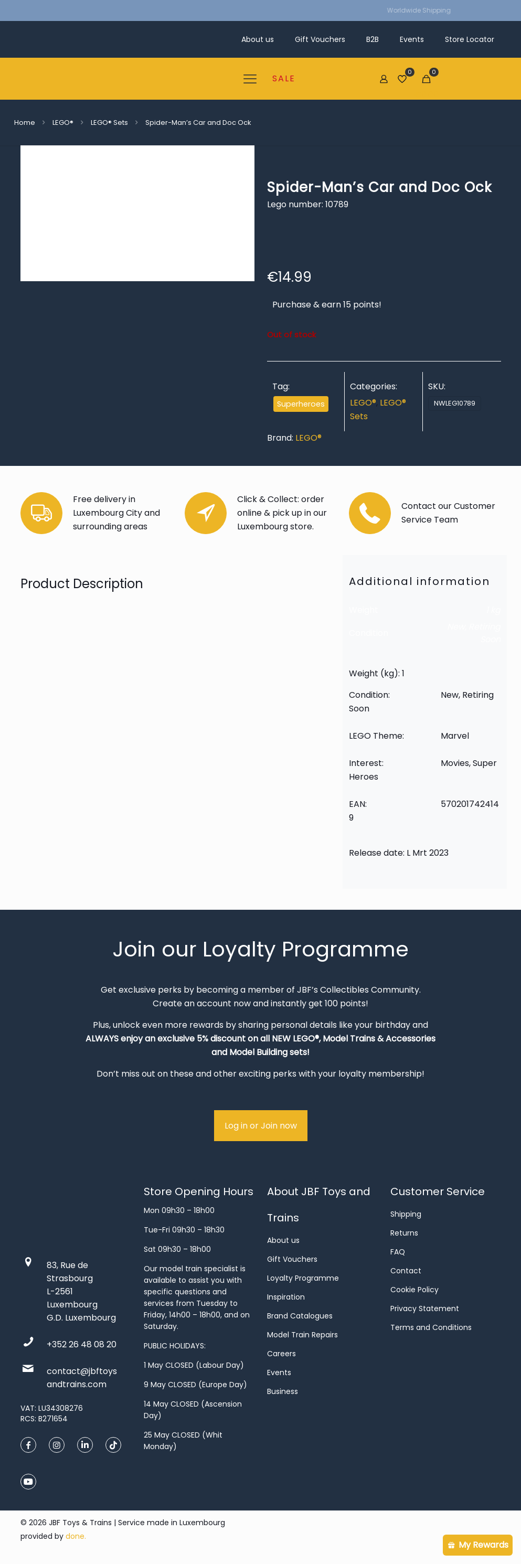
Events (279, 1372)
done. (76, 1536)
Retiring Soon (485, 633)
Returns (404, 1233)
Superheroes (301, 404)
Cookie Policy (414, 1289)
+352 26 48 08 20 (81, 1344)
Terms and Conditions (431, 1327)
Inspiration (286, 1297)
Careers (281, 1353)
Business (282, 1391)
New (456, 627)
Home (24, 122)
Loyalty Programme (303, 1278)
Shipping (405, 1214)
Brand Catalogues (300, 1316)
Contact (405, 1270)
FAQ (397, 1252)
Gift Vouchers (292, 1259)
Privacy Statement (424, 1308)
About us (283, 1240)
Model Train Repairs (302, 1334)
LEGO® (62, 122)
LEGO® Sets (109, 122)
